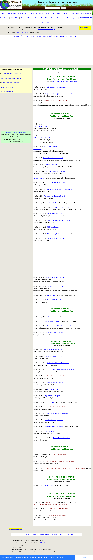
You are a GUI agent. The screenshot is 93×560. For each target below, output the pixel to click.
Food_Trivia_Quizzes (47, 18)
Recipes (65, 13)
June (40, 36)
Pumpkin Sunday (50, 431)
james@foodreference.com (44, 542)
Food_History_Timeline (53, 13)
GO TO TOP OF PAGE (15, 529)
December (76, 36)
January (16, 36)
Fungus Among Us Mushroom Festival (58, 220)
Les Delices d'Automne (51, 164)
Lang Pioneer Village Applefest (53, 356)
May (37, 36)
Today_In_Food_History (35, 13)
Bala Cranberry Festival (54, 234)
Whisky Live (49, 485)
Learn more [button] (59, 557)
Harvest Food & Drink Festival (55, 182)
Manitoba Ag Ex (52, 295)
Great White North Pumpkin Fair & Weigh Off (58, 189)
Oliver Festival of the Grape (41, 137)
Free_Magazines (72, 18)
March (28, 36)
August (49, 36)
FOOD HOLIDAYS (7, 91)
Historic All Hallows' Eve (54, 300)
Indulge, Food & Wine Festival (56, 213)
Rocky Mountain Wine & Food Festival (59, 326)
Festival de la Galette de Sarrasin (56, 171)
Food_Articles (11, 13)
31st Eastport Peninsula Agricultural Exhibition (61, 369)
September (55, 36)
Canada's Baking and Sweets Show (57, 413)
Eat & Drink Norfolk (52, 317)
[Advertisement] (46, 51)
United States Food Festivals (9, 87)
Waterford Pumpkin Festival (55, 238)
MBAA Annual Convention (61, 438)
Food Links (70, 534)
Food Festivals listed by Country (11, 78)
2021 (53, 81)
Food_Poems (61, 18)
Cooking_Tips (74, 13)
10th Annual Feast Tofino (55, 332)
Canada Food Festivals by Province (11, 73)
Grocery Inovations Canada (55, 286)
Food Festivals (24, 32)
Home (2, 13)
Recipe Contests (44, 534)
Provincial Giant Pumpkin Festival (54, 196)
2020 (58, 81)
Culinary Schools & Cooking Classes (16, 132)
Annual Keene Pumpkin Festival (53, 158)
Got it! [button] (84, 557)
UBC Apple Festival (53, 227)
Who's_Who (14, 18)
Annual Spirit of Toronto (52, 321)
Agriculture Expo (52, 389)
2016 (71, 81)
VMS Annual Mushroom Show (54, 426)
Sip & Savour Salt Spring (53, 395)
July (44, 36)
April (33, 36)
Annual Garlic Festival (40, 126)
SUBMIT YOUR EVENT (58, 534)
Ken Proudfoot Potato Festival (53, 349)
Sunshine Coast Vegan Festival (54, 420)
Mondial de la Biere (52, 203)
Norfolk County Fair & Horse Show (57, 87)
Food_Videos (85, 13)
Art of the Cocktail (50, 402)
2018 (67, 81)
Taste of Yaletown (38, 178)
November (69, 36)
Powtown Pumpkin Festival (55, 382)
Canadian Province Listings (46, 29)
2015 (75, 81)
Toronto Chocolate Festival (60, 207)
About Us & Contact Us (31, 534)
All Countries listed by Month (10, 82)
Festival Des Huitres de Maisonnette (58, 363)
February (22, 36)
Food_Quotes (4, 18)
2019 (62, 81)
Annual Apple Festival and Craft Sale (56, 277)
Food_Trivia (22, 13)
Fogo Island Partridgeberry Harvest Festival (58, 94)
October (62, 36)
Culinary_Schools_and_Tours (30, 18)
